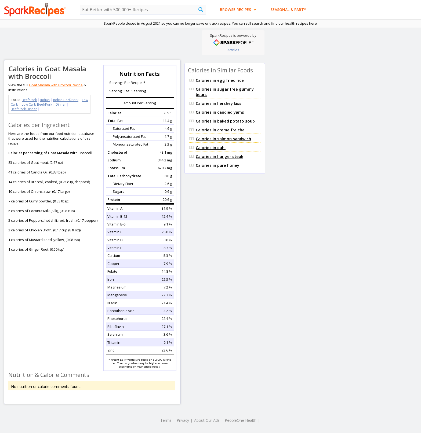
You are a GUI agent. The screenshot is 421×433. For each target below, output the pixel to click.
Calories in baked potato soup (225, 121)
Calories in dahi (211, 147)
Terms (166, 420)
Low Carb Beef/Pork (37, 104)
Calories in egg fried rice (220, 80)
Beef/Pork (29, 100)
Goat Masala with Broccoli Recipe (56, 85)
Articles (233, 49)
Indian (45, 100)
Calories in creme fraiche (220, 129)
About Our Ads (207, 420)
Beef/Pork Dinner (24, 109)
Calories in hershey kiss (218, 103)
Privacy (183, 420)
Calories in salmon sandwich (223, 138)
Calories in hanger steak (219, 156)
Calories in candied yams (220, 112)
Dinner (61, 104)
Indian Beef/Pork (65, 100)
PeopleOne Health (240, 420)
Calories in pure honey (217, 165)
